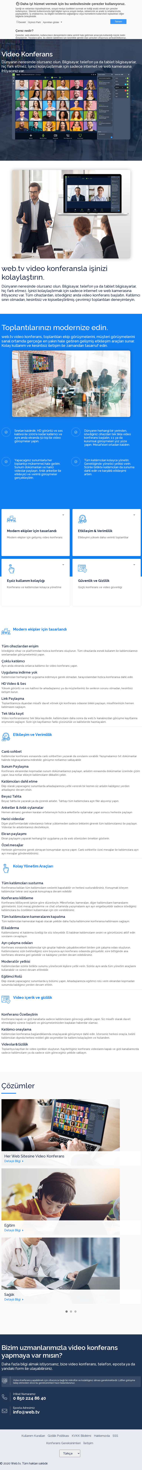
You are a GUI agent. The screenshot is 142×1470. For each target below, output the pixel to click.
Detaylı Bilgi (12, 1161)
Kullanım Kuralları (33, 1436)
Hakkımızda (102, 1436)
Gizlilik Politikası (58, 1436)
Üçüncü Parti (34, 22)
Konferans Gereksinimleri (63, 1443)
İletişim (88, 1443)
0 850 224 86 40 (29, 1398)
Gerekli (21, 22)
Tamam (118, 21)
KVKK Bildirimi (81, 1436)
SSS (115, 1436)
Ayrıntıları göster (51, 22)
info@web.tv (26, 1412)
